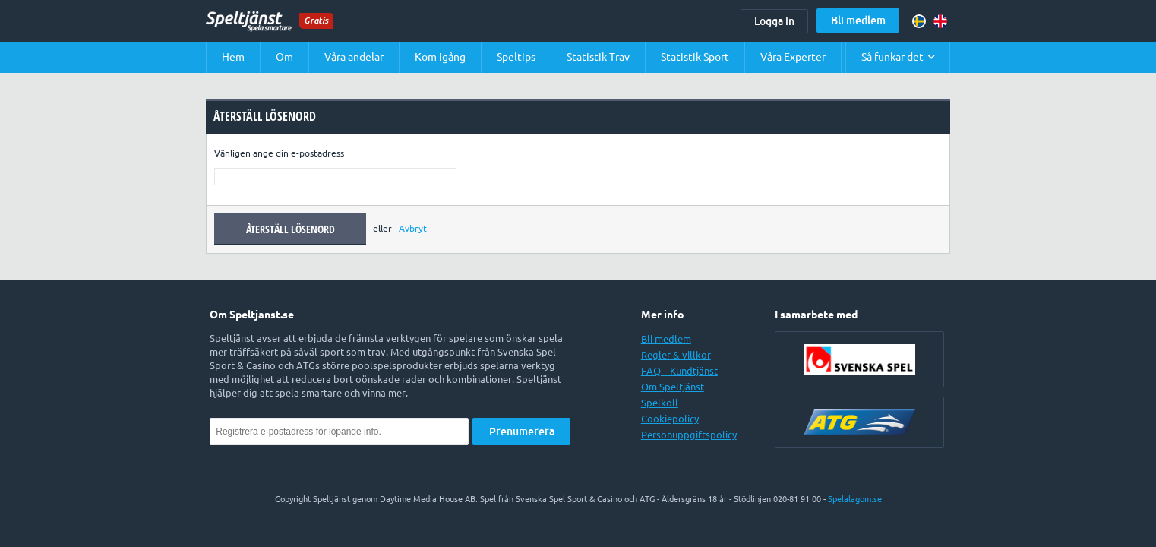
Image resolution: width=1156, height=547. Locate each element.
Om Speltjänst (672, 386)
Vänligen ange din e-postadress (279, 153)
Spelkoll (659, 402)
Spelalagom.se (855, 499)
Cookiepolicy (670, 418)
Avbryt (413, 228)
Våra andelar (354, 57)
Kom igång (440, 57)
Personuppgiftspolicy (689, 434)
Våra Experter (793, 57)
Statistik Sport (695, 57)
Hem (233, 57)
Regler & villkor (676, 354)
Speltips (516, 57)
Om (284, 57)
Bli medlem (858, 20)
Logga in (774, 21)
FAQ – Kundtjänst (679, 370)
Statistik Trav (598, 57)
